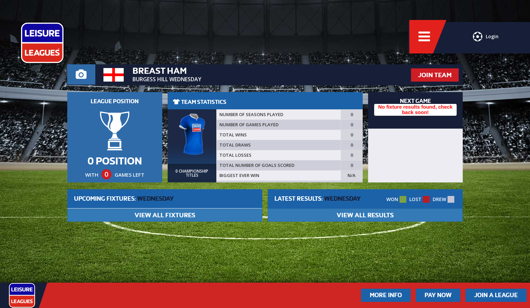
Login (485, 39)
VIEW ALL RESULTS (365, 215)
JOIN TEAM (435, 75)
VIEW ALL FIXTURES (165, 215)
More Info (386, 295)
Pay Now (438, 295)
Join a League (496, 295)
